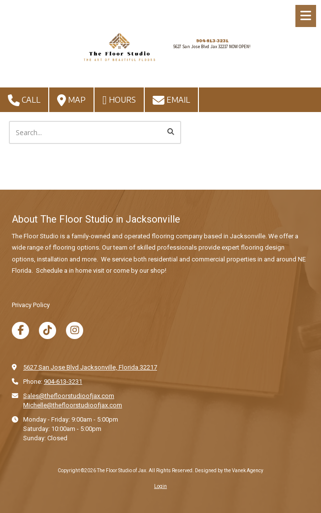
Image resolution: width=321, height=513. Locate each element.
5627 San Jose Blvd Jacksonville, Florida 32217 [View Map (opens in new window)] (90, 367)
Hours (119, 100)
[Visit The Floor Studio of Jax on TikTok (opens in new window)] (47, 330)
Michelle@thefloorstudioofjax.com (72, 405)
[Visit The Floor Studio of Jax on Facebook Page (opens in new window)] (20, 330)
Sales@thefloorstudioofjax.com (68, 395)
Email (171, 100)
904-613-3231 (212, 40)
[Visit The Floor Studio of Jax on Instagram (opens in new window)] (74, 330)
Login (160, 486)
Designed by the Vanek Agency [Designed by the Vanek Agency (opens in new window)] (229, 470)
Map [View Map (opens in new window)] (71, 100)
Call (24, 100)
